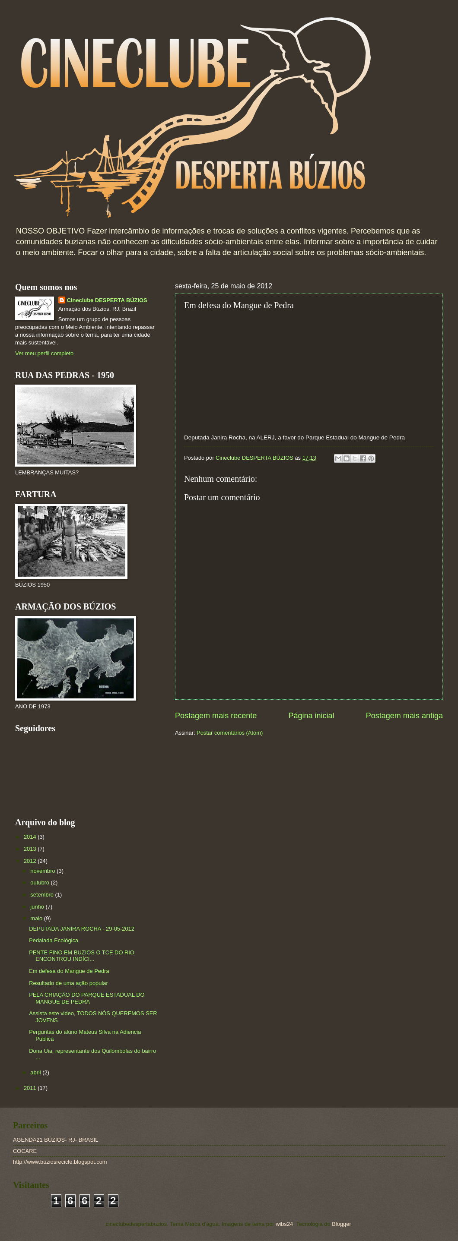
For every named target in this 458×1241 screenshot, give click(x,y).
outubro (40, 882)
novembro (43, 871)
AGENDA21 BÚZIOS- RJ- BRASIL (55, 1140)
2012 (31, 861)
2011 (31, 1088)
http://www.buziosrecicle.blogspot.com (60, 1162)
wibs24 (284, 1224)
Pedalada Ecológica (53, 940)
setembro (42, 894)
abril (36, 1072)
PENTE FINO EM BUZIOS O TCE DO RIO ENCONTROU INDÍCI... (81, 955)
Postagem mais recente (216, 715)
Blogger (341, 1224)
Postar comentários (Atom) (230, 732)
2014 (31, 837)
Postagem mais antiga (404, 715)
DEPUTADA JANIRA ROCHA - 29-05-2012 (81, 928)
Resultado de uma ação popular (68, 983)
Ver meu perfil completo (44, 353)
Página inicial (311, 715)
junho (37, 906)
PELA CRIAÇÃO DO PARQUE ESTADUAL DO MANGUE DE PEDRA (86, 998)
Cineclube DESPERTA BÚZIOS (107, 300)
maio (37, 918)
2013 (31, 849)
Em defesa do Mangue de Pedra (69, 971)
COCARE (25, 1151)
